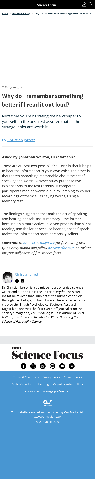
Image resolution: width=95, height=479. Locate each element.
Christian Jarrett (26, 274)
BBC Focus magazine (39, 242)
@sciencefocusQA (61, 247)
